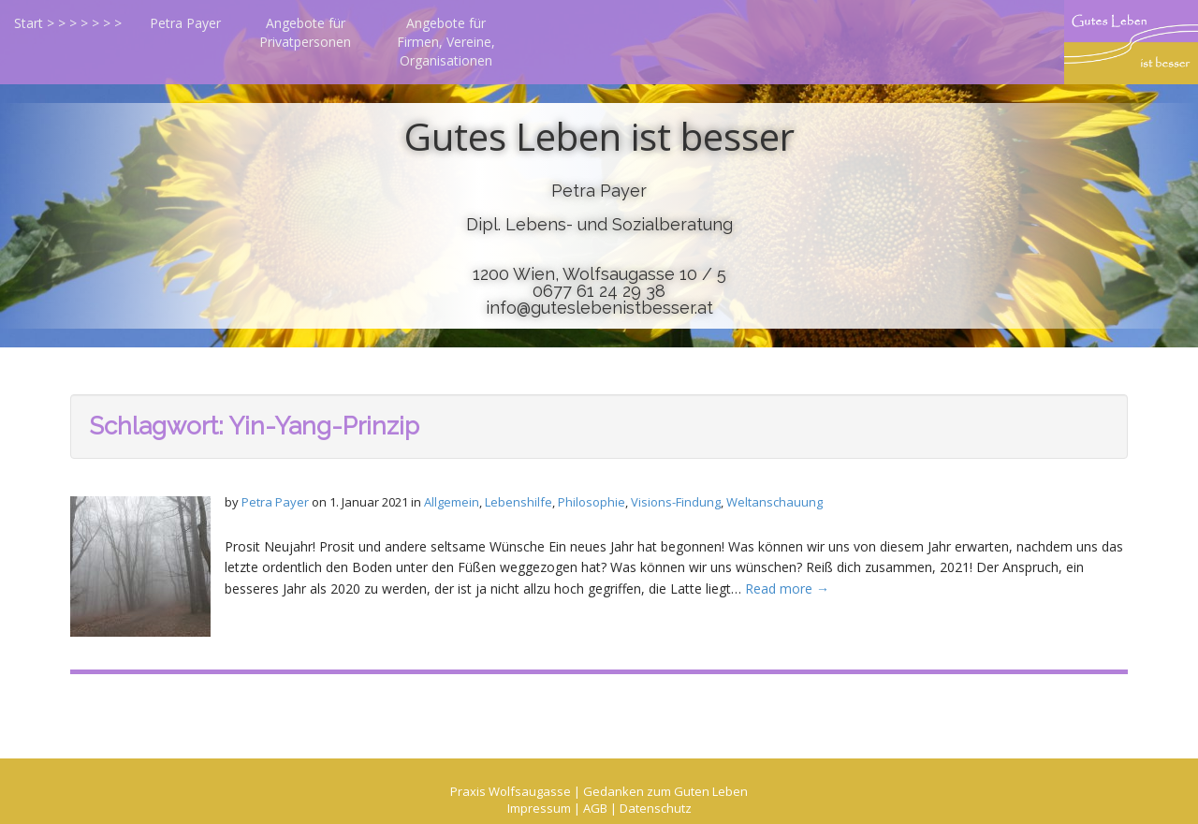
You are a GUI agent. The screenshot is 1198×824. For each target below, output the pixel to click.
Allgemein (451, 501)
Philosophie (591, 501)
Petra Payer (185, 23)
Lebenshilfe (518, 501)
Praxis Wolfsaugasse (510, 791)
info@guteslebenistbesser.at (599, 307)
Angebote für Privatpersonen (305, 32)
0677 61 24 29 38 (599, 291)
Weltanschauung (774, 501)
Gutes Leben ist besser (599, 136)
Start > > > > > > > (68, 23)
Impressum (539, 808)
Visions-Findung (676, 501)
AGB (595, 808)
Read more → (787, 588)
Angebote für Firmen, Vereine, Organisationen (446, 41)
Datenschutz (656, 808)
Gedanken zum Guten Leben (665, 791)
